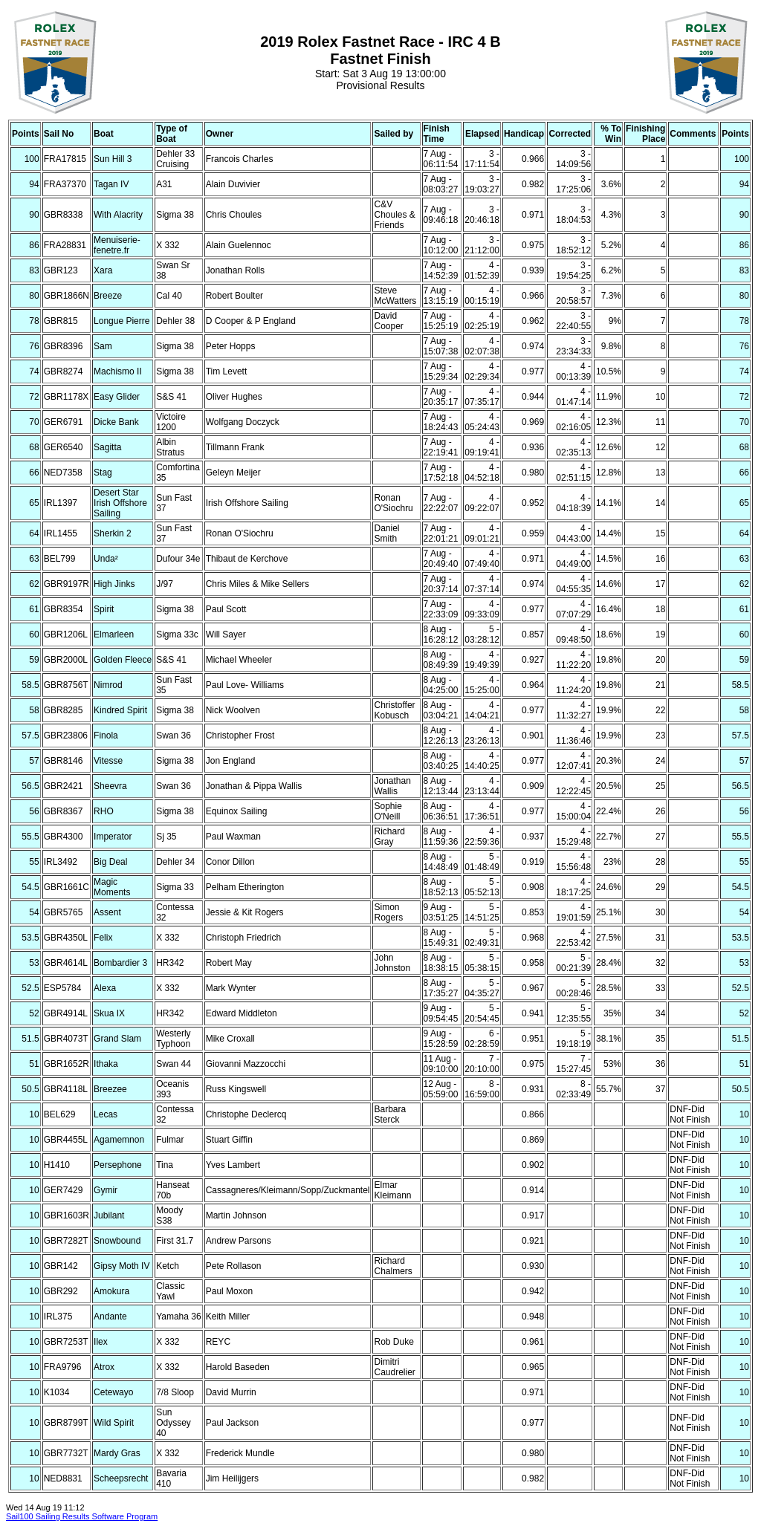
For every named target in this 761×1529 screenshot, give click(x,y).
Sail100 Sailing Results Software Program (82, 1516)
